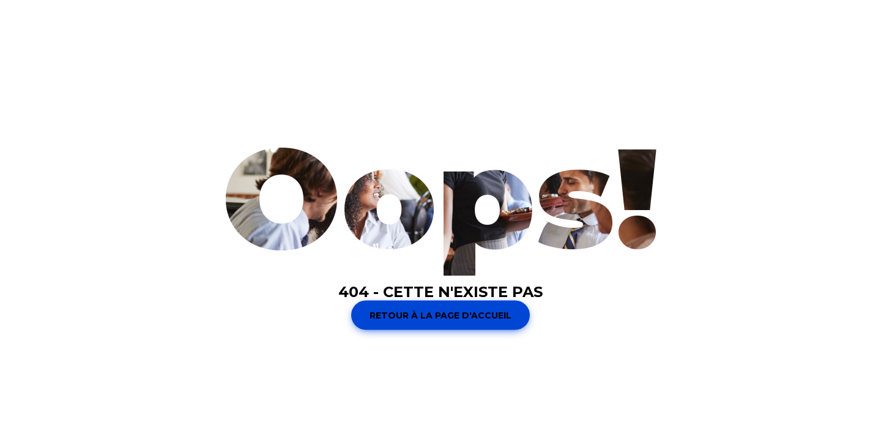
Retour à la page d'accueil (440, 315)
